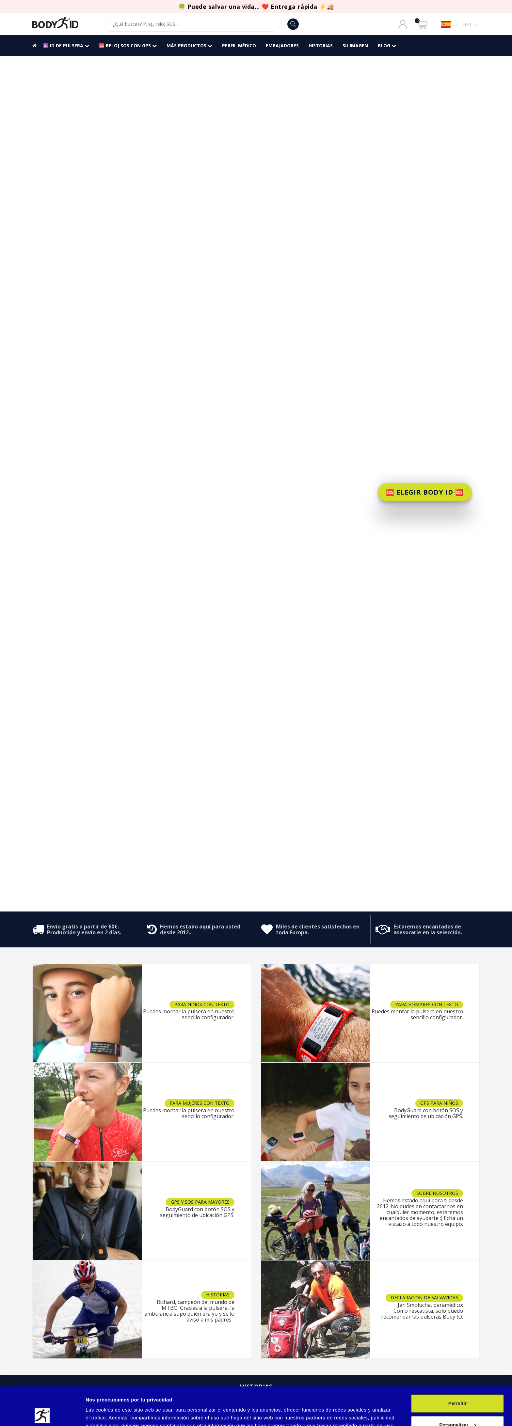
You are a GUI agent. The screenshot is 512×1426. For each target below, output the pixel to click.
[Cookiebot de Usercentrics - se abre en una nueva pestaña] (42, 1413)
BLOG (387, 45)
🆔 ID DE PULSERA (66, 45)
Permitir (457, 1365)
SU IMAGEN (355, 45)
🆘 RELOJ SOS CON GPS (128, 45)
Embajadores (282, 45)
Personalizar (457, 1386)
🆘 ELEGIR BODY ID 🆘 (425, 492)
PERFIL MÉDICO (239, 45)
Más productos (189, 45)
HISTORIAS (321, 45)
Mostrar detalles (105, 1413)
